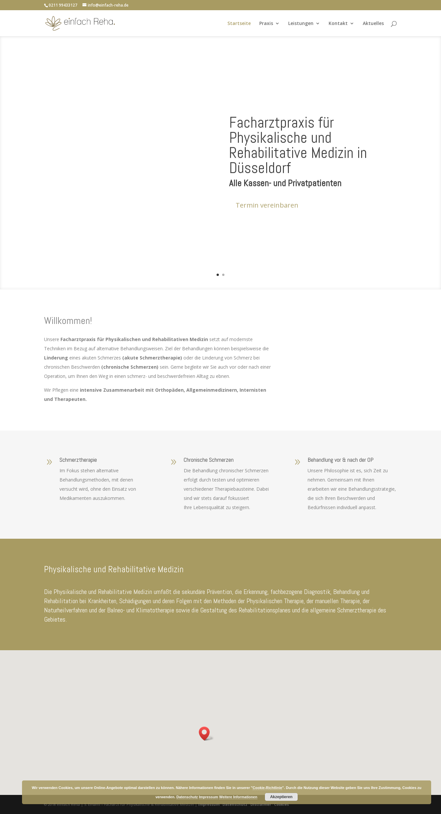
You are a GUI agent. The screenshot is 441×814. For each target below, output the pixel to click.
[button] (206, 734)
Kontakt (338, 23)
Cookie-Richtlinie (267, 788)
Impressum (209, 804)
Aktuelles (373, 23)
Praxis (266, 23)
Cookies (281, 804)
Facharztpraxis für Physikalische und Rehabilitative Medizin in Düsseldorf (298, 165)
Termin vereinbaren (267, 225)
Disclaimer (260, 804)
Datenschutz (234, 804)
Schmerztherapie (78, 459)
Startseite (239, 23)
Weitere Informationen (238, 797)
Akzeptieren (281, 797)
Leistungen (300, 23)
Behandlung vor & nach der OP (341, 459)
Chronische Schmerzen (209, 459)
